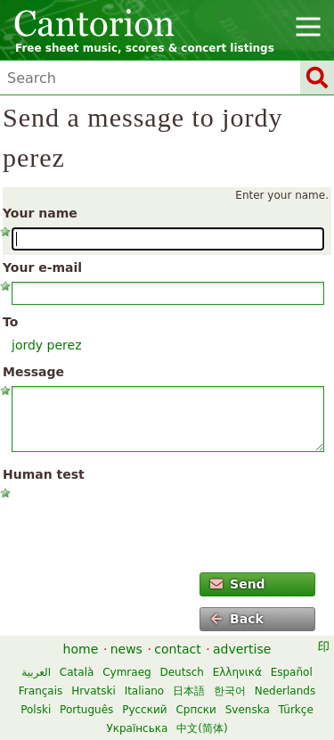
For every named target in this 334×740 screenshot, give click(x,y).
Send (237, 584)
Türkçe (296, 709)
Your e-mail (42, 267)
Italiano (145, 691)
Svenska (247, 709)
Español (292, 672)
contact (177, 649)
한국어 (230, 691)
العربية (36, 672)
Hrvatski (93, 691)
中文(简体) (201, 728)
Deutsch (181, 672)
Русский (144, 709)
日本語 (189, 691)
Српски (195, 709)
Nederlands (285, 691)
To (10, 322)
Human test (44, 474)
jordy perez (47, 345)
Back (237, 619)
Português (86, 709)
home (81, 649)
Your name (40, 213)
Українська (136, 728)
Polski (35, 709)
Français (40, 691)
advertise (242, 649)
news (126, 649)
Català (77, 672)
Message (33, 372)
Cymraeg (126, 672)
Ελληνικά (237, 672)
